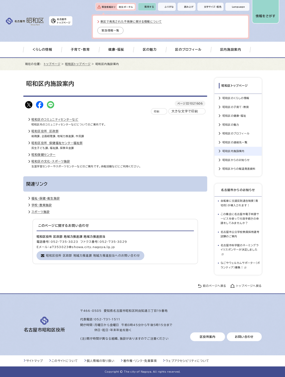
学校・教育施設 (41, 205)
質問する (149, 7)
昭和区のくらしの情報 (235, 98)
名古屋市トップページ (64, 20)
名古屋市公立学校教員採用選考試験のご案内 (240, 234)
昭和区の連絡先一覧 (234, 142)
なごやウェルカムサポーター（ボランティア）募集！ (240, 265)
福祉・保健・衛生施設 (45, 198)
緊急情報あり (109, 7)
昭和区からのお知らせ (236, 160)
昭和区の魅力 (230, 124)
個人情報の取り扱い (101, 360)
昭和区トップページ (78, 64)
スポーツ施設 (40, 211)
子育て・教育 (80, 49)
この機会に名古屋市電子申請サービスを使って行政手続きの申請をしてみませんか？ (240, 218)
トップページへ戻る (249, 285)
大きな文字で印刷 (184, 111)
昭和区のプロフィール (236, 133)
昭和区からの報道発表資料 (238, 168)
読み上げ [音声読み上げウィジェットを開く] (189, 7)
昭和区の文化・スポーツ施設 (50, 161)
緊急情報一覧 (110, 30)
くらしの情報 (42, 49)
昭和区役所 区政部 (45, 131)
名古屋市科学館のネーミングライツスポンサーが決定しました (240, 250)
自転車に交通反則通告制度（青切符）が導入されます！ (239, 203)
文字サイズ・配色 (213, 7)
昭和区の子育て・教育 (235, 107)
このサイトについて (65, 360)
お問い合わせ (244, 336)
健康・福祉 (116, 49)
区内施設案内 (230, 49)
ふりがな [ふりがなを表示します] (169, 7)
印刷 (156, 111)
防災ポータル (126, 7)
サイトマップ (34, 360)
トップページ (52, 64)
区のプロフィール (188, 49)
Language (238, 7)
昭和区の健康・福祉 (234, 115)
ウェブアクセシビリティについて (187, 360)
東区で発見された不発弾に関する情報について (131, 21)
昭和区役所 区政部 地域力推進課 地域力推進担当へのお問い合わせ (93, 255)
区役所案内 (207, 336)
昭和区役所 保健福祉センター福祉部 (57, 143)
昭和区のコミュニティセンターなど (54, 119)
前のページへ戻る (214, 285)
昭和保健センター (43, 154)
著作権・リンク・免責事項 (140, 360)
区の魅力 (150, 49)
